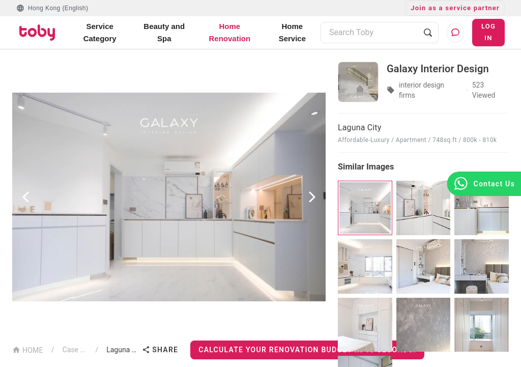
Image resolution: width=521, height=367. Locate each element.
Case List (75, 350)
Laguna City (122, 350)
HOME (27, 349)
